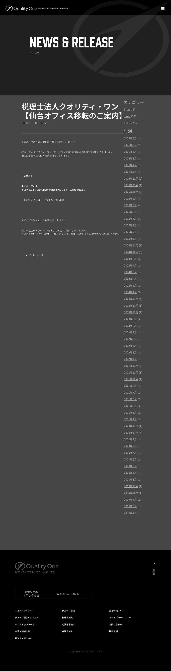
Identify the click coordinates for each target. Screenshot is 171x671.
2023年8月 (130, 326)
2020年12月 (131, 426)
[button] (162, 8)
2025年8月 (130, 198)
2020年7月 (130, 453)
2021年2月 (130, 419)
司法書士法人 (68, 624)
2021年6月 (130, 399)
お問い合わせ (115, 624)
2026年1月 (130, 172)
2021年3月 (130, 412)
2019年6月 (130, 506)
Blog (127, 109)
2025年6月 (130, 205)
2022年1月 (130, 359)
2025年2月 (130, 232)
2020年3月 (130, 479)
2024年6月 (130, 272)
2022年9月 (130, 332)
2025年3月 (130, 225)
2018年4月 (130, 513)
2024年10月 (131, 252)
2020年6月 (130, 459)
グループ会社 (68, 610)
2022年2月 (130, 352)
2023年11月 (131, 305)
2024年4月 (130, 285)
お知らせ (129, 123)
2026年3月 (130, 158)
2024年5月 (130, 279)
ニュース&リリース (24, 610)
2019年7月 (130, 499)
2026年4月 (130, 152)
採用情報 (113, 631)
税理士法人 (67, 617)
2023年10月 (131, 312)
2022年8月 (130, 339)
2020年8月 (130, 446)
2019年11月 (131, 486)
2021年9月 (130, 386)
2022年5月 (130, 346)
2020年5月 (130, 466)
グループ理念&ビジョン (26, 617)
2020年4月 (130, 473)
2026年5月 (130, 145)
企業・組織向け (22, 631)
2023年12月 (131, 299)
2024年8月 (130, 259)
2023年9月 (130, 319)
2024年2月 (130, 292)
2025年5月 (130, 212)
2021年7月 (130, 392)
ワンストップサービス (26, 624)
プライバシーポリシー (120, 617)
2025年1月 (130, 239)
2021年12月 (131, 366)
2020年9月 (130, 439)
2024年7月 (130, 265)
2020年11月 (131, 433)
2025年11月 (131, 185)
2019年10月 (131, 493)
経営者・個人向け (23, 638)
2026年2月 (130, 165)
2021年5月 (130, 406)
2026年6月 (130, 138)
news (46, 123)
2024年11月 (131, 245)
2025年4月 (130, 219)
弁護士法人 (67, 631)
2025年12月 (131, 178)
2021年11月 (131, 372)
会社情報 (115, 610)
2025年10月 (131, 192)
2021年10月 (131, 379)
